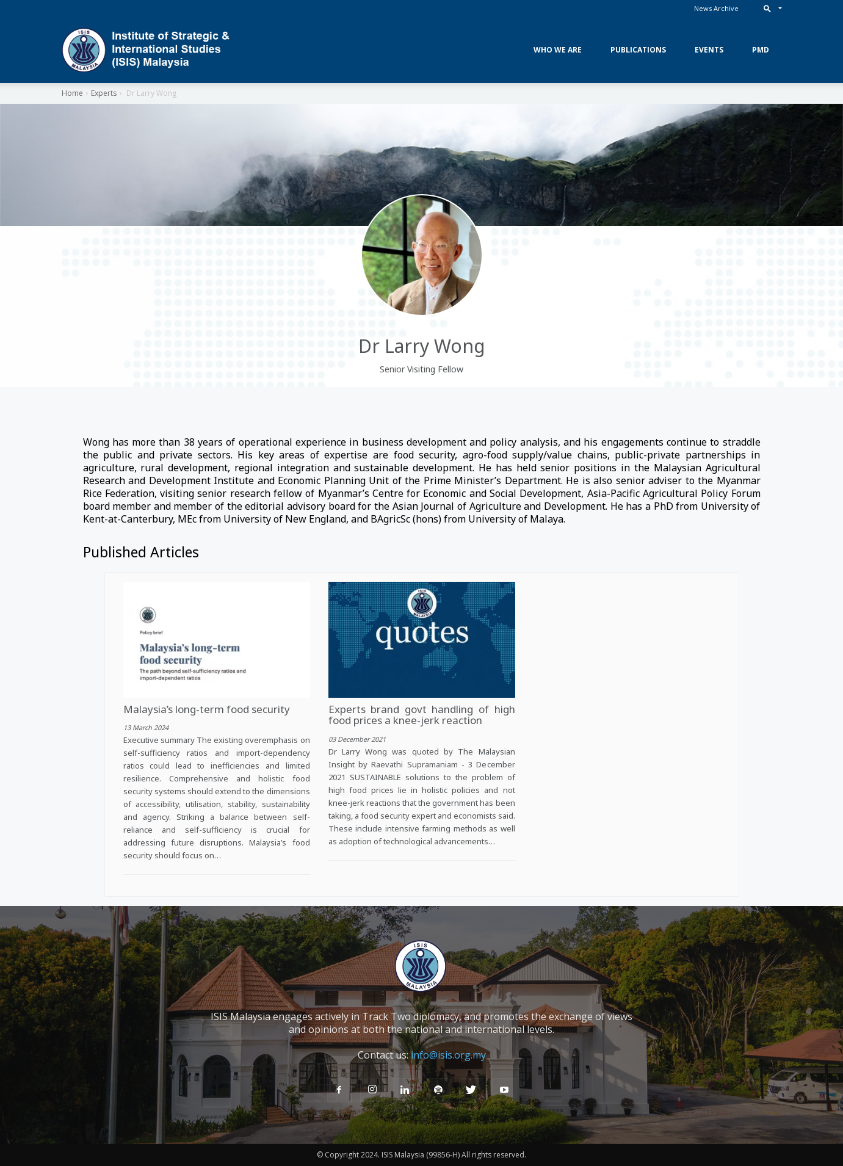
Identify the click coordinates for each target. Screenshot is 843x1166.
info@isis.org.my (448, 1055)
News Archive (716, 8)
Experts (104, 93)
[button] (770, 8)
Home (72, 93)
